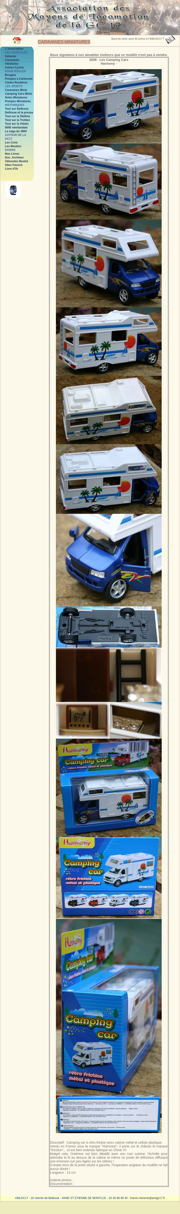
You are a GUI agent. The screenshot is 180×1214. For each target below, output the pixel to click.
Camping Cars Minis (18, 93)
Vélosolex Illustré (16, 161)
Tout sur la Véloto (16, 123)
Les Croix (11, 142)
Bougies (10, 75)
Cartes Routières (16, 82)
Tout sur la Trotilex (17, 120)
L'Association (14, 48)
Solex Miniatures (16, 97)
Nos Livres (12, 153)
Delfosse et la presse (19, 112)
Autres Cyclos (14, 67)
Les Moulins (13, 146)
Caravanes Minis (16, 90)
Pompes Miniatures (18, 101)
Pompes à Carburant (18, 78)
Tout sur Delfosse (16, 108)
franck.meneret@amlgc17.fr (147, 1198)
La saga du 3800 (16, 131)
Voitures (10, 56)
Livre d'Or (11, 168)
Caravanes (12, 60)
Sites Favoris (14, 165)
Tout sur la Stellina (17, 116)
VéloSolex (11, 63)
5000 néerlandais (16, 127)
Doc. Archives (14, 157)
